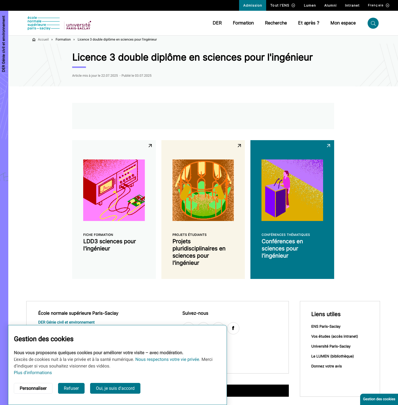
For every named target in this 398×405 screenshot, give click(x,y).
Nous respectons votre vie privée (167, 359)
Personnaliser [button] (33, 388)
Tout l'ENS (282, 5)
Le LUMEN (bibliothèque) (332, 356)
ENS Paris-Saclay (326, 326)
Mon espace (343, 23)
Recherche (276, 23)
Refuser (71, 388)
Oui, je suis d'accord (115, 388)
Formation (243, 23)
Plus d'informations (33, 372)
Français (379, 5)
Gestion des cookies (379, 399)
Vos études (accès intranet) (334, 336)
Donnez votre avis (326, 366)
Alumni (330, 5)
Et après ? (308, 23)
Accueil (43, 39)
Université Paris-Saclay (330, 346)
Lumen (310, 5)
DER (217, 23)
